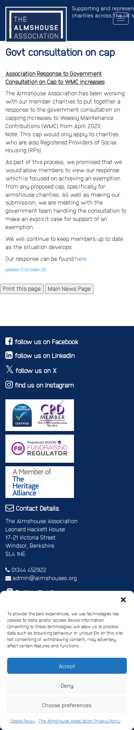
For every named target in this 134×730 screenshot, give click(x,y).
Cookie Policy (22, 720)
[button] (123, 599)
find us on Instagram (44, 385)
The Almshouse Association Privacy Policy (79, 720)
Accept (67, 666)
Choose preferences (67, 705)
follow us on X (36, 370)
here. (81, 258)
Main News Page (69, 288)
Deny (67, 685)
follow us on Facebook (47, 341)
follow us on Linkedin (45, 355)
